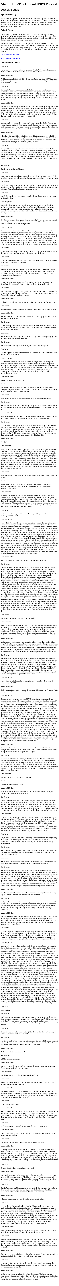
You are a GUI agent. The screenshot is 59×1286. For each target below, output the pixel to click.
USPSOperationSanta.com (10, 55)
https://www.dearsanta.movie (10, 58)
